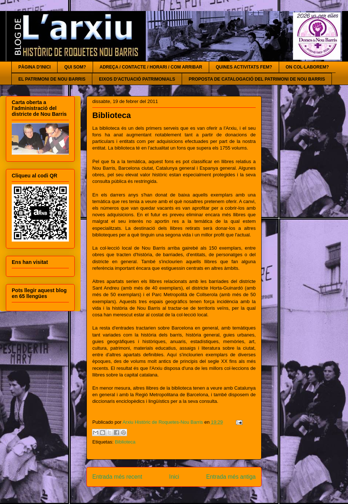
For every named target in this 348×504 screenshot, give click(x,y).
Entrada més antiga (231, 477)
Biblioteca (125, 442)
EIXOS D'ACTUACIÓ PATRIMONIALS (137, 79)
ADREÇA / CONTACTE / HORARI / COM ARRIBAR (151, 67)
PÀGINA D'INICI (34, 67)
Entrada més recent (117, 477)
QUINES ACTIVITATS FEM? (244, 67)
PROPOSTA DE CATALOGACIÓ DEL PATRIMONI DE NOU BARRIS (257, 79)
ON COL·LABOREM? (307, 67)
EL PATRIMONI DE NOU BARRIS (51, 79)
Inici (174, 477)
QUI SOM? (75, 67)
